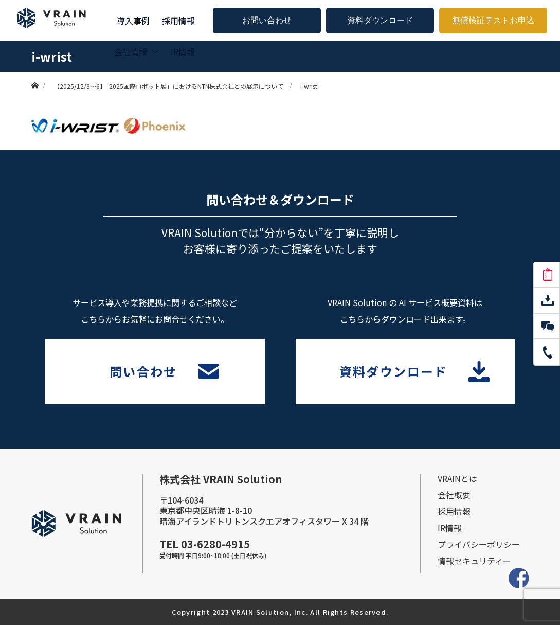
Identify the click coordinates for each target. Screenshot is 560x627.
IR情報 (183, 51)
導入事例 (133, 20)
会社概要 (454, 496)
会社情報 (130, 51)
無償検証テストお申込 (493, 20)
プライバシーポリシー (479, 546)
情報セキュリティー (474, 562)
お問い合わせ (267, 20)
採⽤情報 (454, 513)
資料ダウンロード (380, 20)
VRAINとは (457, 480)
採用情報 (178, 20)
